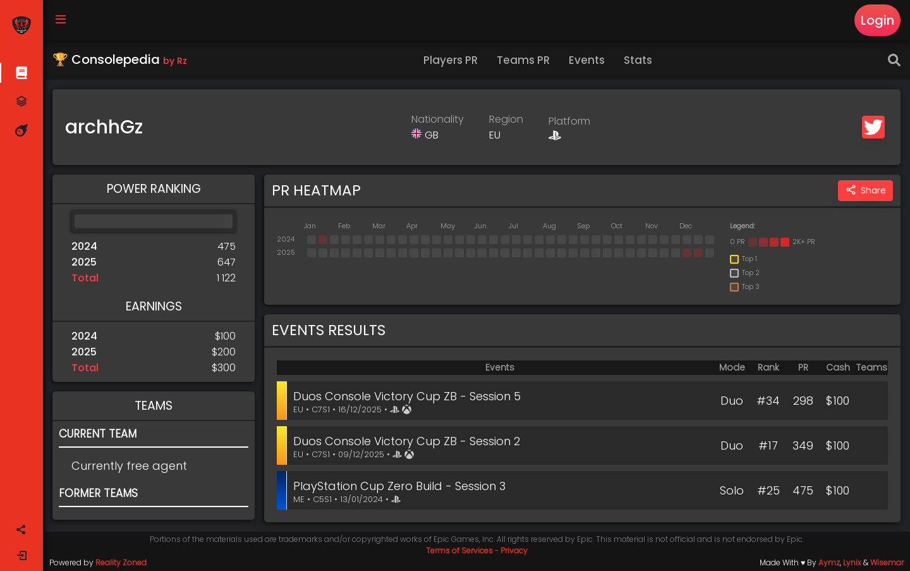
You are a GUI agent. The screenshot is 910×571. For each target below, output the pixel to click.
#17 (768, 445)
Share (865, 190)
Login (877, 20)
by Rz (175, 60)
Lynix (852, 562)
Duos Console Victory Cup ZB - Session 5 (407, 396)
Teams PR (523, 60)
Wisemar (887, 562)
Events (587, 60)
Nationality (437, 119)
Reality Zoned (121, 562)
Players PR (450, 60)
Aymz (829, 562)
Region (506, 119)
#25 (768, 490)
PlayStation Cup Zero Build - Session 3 (399, 486)
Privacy (514, 550)
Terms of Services (459, 550)
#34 (768, 400)
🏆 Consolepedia (119, 59)
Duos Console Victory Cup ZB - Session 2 (406, 441)
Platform (569, 121)
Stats (638, 60)
